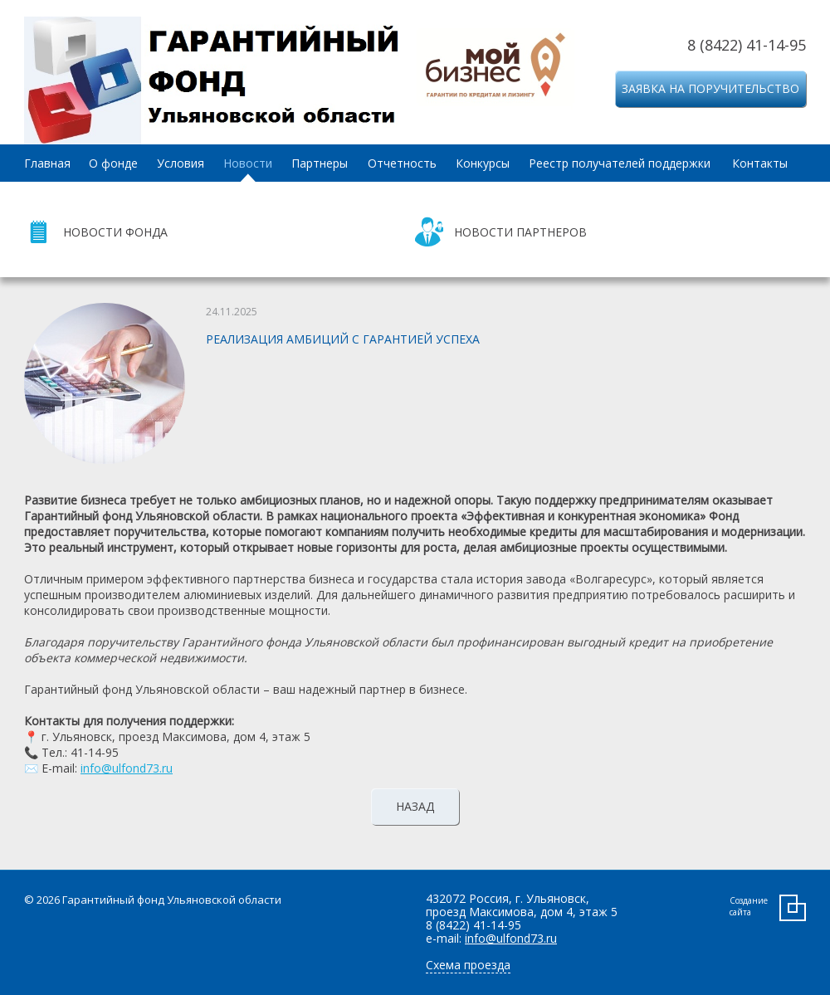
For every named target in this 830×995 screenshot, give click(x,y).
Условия (180, 163)
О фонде (113, 163)
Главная (47, 163)
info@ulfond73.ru (127, 768)
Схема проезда (468, 965)
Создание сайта (749, 906)
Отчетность (402, 163)
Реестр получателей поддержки (619, 163)
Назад (415, 806)
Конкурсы (483, 163)
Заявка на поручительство (710, 88)
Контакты (760, 163)
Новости (247, 163)
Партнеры (319, 163)
